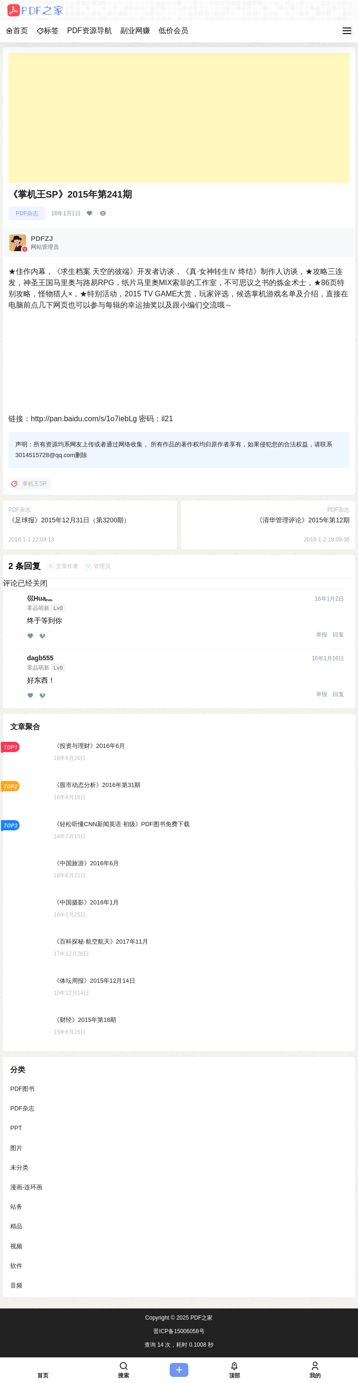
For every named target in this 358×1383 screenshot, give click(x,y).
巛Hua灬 (39, 598)
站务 (16, 1206)
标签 (47, 30)
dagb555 (40, 658)
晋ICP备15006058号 (178, 1331)
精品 (16, 1226)
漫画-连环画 (26, 1187)
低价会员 (173, 30)
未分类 (19, 1167)
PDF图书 (22, 1088)
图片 (16, 1147)
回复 (338, 634)
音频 (16, 1285)
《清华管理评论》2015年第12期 (303, 520)
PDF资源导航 (89, 30)
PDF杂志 (27, 213)
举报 (321, 634)
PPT (16, 1127)
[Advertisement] (179, 118)
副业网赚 (135, 30)
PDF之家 (201, 1318)
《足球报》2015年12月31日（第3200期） (69, 520)
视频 (16, 1245)
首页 (17, 30)
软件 (16, 1265)
